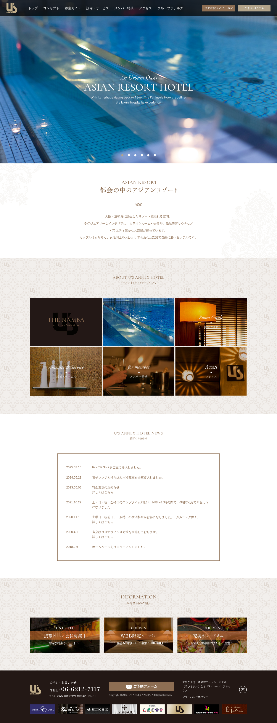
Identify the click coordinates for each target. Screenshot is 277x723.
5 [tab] (148, 156)
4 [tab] (142, 156)
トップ (33, 8)
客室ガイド (73, 8)
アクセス (145, 8)
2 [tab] (129, 156)
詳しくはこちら (102, 492)
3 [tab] (135, 156)
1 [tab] (122, 156)
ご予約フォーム (141, 687)
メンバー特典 (124, 8)
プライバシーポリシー (195, 696)
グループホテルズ (170, 8)
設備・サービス (97, 8)
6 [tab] (155, 156)
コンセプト (51, 8)
